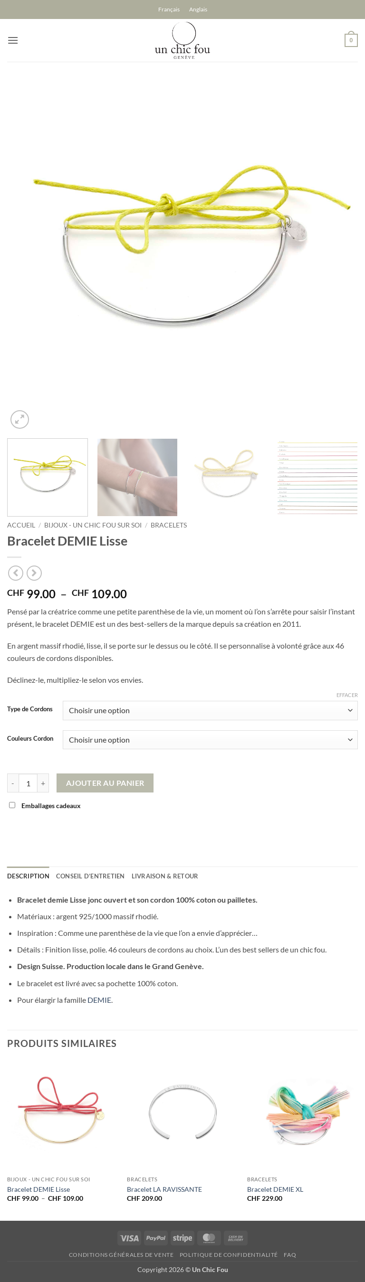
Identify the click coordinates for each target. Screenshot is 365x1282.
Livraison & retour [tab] (165, 876)
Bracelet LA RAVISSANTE (164, 1189)
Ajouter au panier (105, 783)
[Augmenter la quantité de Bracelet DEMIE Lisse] (43, 782)
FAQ (290, 1254)
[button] (13, 40)
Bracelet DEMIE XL (275, 1189)
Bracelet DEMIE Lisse (38, 1189)
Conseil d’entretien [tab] (90, 876)
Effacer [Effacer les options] (347, 695)
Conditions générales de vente (121, 1254)
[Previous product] (34, 573)
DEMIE (99, 999)
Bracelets (169, 525)
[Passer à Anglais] (198, 9)
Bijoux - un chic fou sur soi (93, 525)
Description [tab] (28, 876)
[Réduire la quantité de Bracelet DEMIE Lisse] (13, 782)
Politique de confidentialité (229, 1254)
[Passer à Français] (169, 9)
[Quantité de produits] (28, 782)
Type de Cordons (30, 709)
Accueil (21, 525)
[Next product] (15, 573)
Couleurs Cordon (30, 738)
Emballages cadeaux (45, 805)
